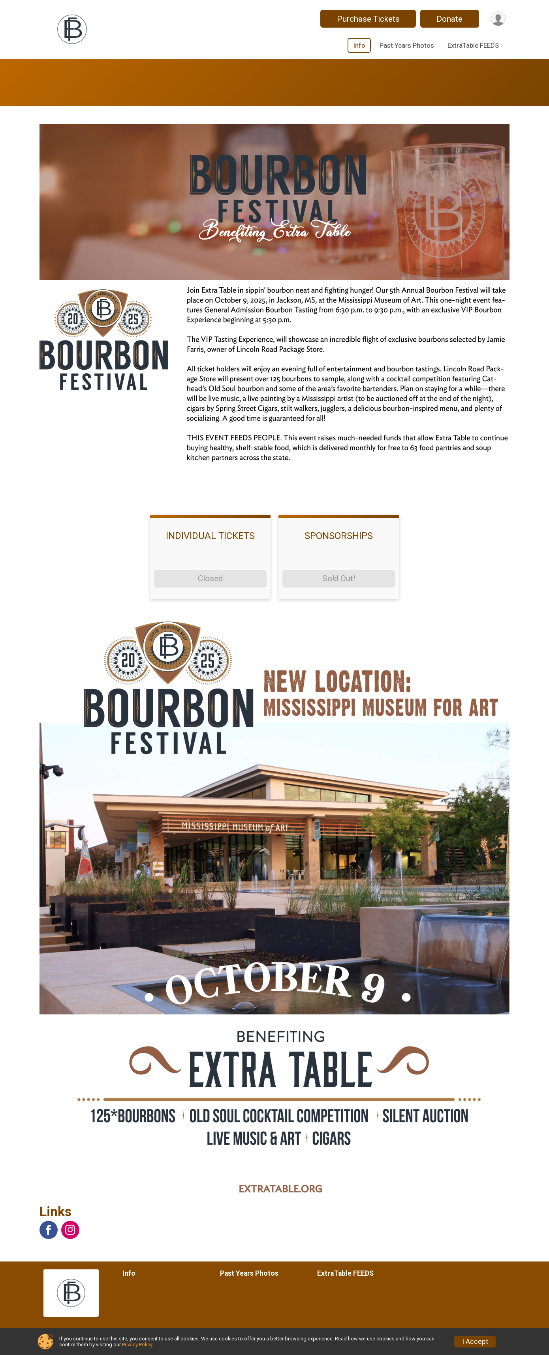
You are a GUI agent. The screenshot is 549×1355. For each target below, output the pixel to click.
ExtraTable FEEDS (473, 45)
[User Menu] (498, 18)
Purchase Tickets (368, 19)
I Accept (475, 1342)
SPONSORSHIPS (339, 536)
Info (359, 45)
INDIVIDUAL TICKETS (210, 536)
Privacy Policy (137, 1345)
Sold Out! (338, 578)
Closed (210, 578)
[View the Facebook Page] (48, 1230)
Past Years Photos (407, 45)
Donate (449, 19)
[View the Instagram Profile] (70, 1230)
